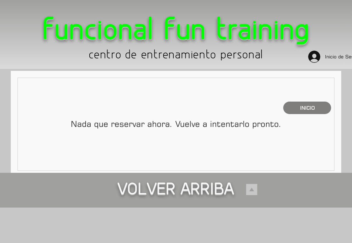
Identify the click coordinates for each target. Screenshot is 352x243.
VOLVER (148, 190)
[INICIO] (307, 108)
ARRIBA (207, 190)
